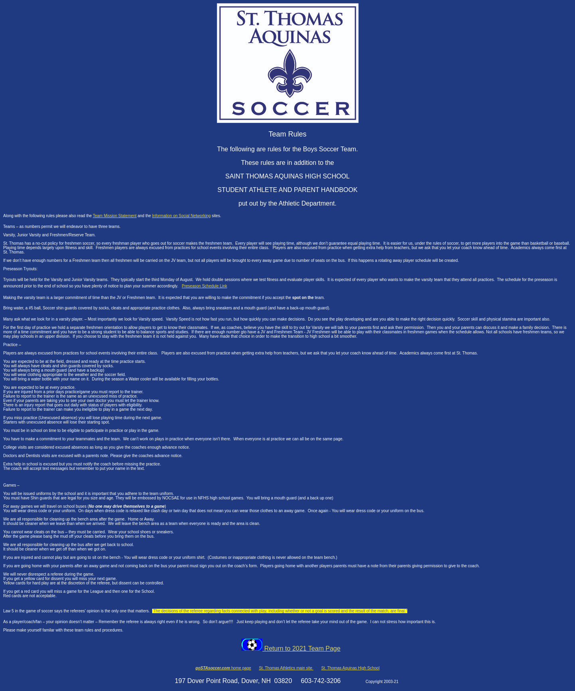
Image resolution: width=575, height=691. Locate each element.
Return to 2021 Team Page (291, 648)
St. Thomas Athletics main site (286, 668)
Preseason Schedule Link (204, 286)
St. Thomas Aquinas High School (350, 668)
